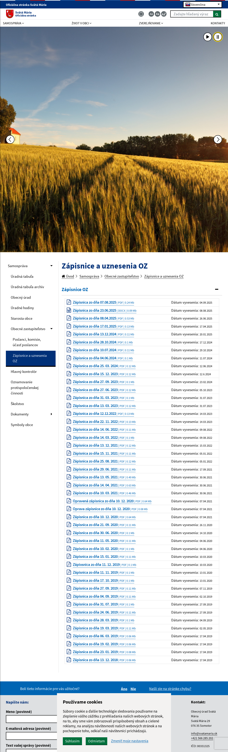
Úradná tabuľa (22, 276)
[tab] (142, 290)
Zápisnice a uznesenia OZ (30, 358)
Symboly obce (22, 424)
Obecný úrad (21, 297)
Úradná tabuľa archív (27, 286)
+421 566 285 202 (202, 738)
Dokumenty (20, 414)
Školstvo (17, 403)
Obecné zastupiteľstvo (28, 328)
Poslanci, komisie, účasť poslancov (27, 342)
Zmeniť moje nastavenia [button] (129, 741)
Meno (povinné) (19, 711)
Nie (134, 688)
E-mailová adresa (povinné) (28, 728)
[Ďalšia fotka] (218, 139)
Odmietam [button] (96, 741)
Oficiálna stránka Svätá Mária (28, 5)
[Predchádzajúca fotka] (10, 139)
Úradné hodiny (22, 307)
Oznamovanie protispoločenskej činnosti (25, 387)
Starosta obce (21, 318)
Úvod (68, 276)
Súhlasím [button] (72, 741)
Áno (125, 688)
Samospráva (18, 265)
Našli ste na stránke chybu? (170, 688)
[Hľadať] (217, 13)
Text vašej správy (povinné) (28, 745)
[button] (142, 289)
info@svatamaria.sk (204, 733)
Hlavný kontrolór (24, 371)
